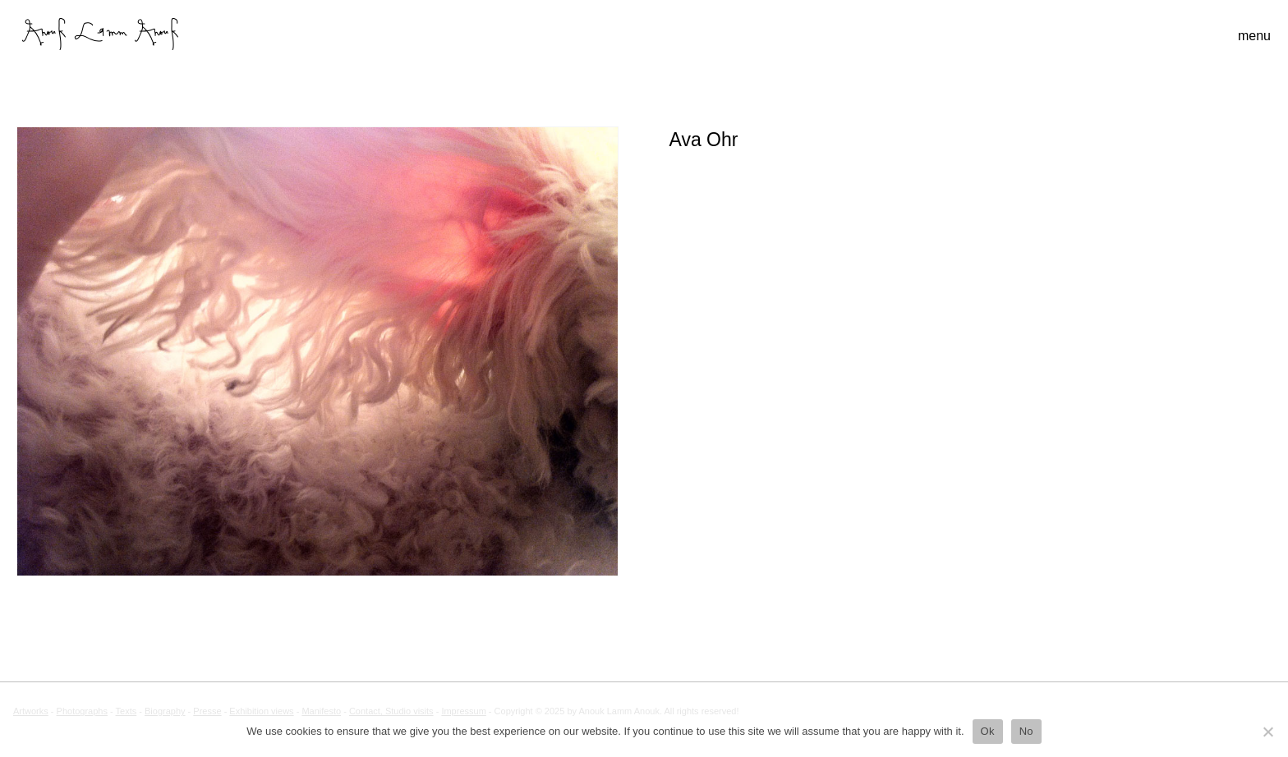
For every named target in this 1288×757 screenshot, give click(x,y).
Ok (988, 731)
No (1026, 731)
